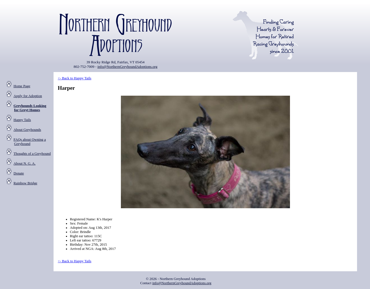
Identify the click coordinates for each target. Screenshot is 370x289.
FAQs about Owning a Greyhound (30, 142)
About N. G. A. (25, 163)
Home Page (22, 86)
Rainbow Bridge (25, 183)
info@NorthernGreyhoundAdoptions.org (128, 66)
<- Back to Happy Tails (74, 78)
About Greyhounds (27, 130)
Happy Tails (22, 120)
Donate (19, 173)
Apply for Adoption (28, 96)
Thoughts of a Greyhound (32, 154)
